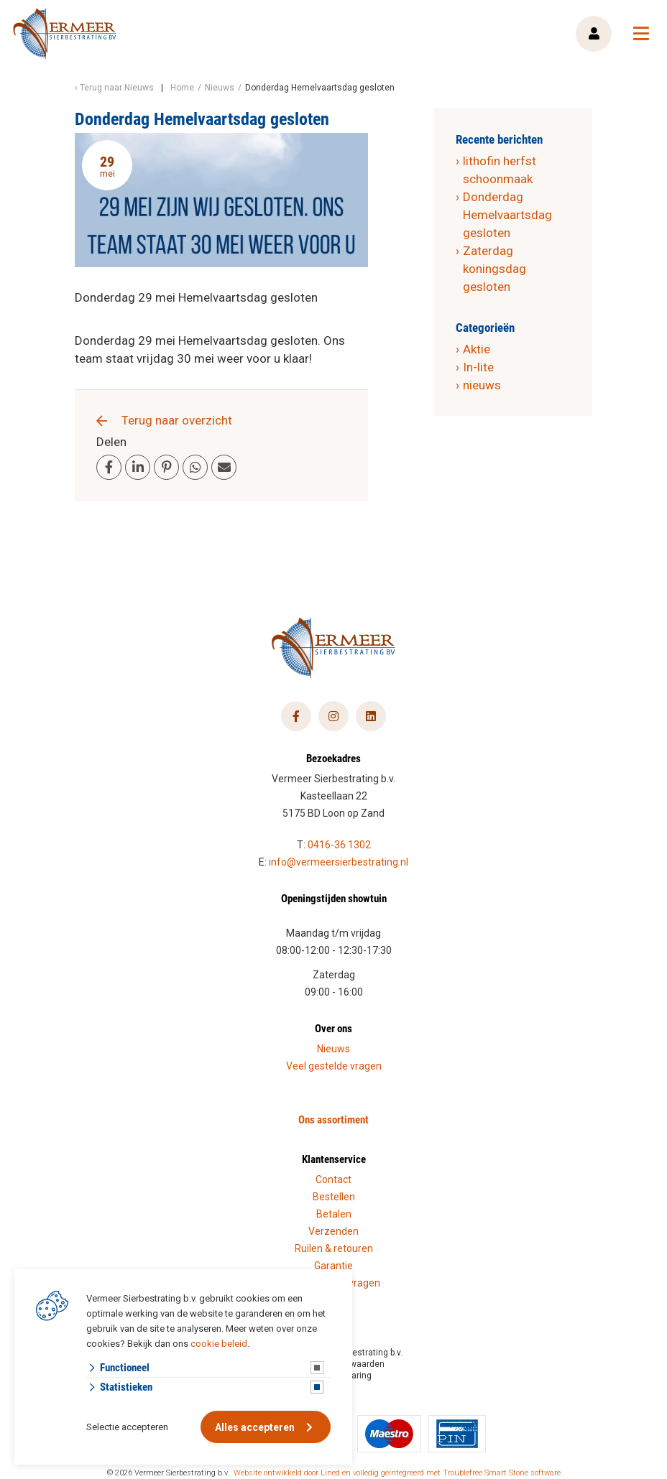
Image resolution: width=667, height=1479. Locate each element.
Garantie (333, 1265)
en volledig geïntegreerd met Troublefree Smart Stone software (451, 1473)
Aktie (476, 349)
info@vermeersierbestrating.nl (338, 862)
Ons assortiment (333, 1119)
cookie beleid (218, 1343)
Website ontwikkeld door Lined (287, 1473)
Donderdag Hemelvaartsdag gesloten (507, 215)
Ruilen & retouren (334, 1248)
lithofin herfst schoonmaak (499, 170)
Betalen (333, 1214)
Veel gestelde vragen (334, 1066)
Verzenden (333, 1231)
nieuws (482, 385)
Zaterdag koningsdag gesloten (494, 269)
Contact (333, 1179)
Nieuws (333, 1048)
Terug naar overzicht (176, 420)
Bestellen (334, 1196)
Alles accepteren (255, 1427)
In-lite (478, 367)
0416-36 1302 (339, 844)
